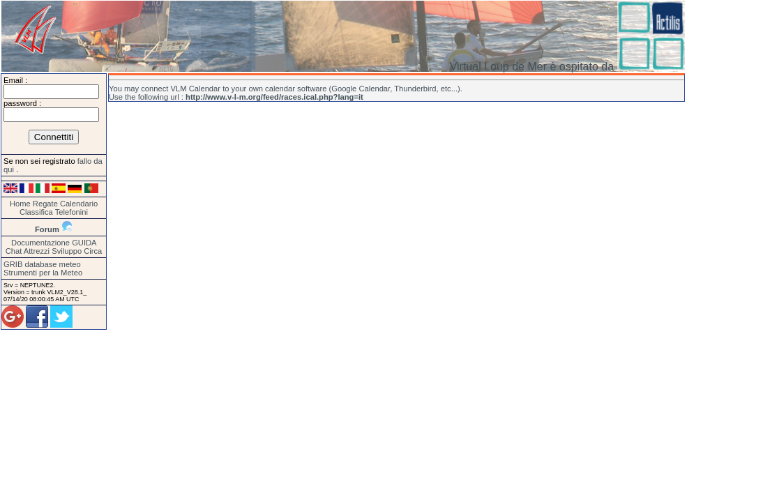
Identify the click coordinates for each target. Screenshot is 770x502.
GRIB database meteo (42, 264)
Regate (45, 203)
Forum (47, 229)
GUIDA (84, 242)
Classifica (36, 212)
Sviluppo (67, 251)
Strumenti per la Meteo (42, 272)
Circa (93, 251)
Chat (14, 251)
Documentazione (40, 242)
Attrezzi (37, 251)
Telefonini (71, 212)
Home (20, 203)
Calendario (79, 203)
